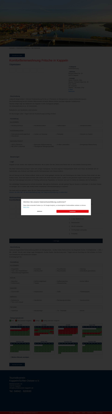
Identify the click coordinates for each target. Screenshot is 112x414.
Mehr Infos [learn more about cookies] (26, 207)
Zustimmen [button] (73, 211)
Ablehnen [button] (39, 211)
